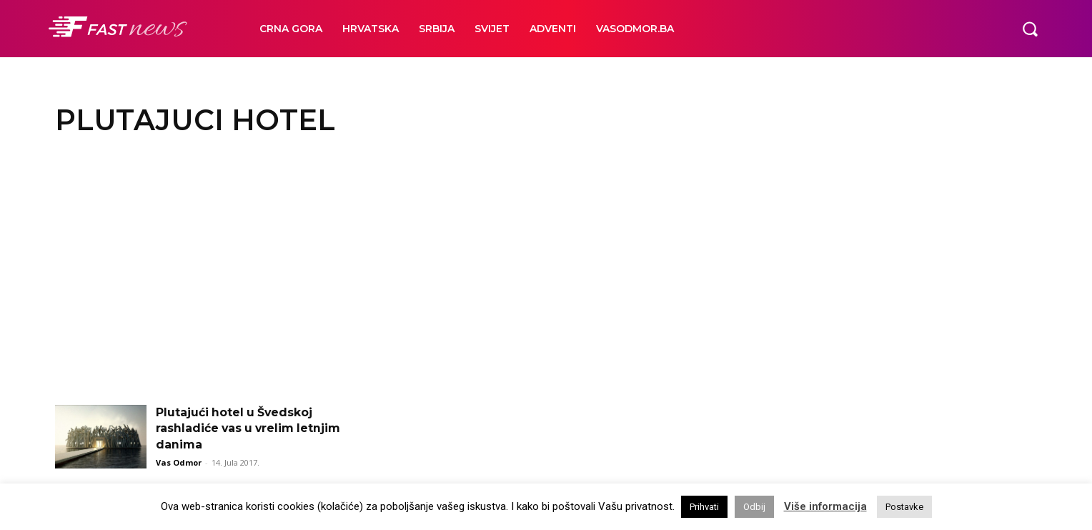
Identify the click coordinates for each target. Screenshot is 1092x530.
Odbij (754, 506)
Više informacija (825, 506)
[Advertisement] (546, 276)
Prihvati (704, 506)
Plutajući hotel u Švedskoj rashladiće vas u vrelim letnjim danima (250, 428)
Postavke (904, 506)
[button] (1029, 28)
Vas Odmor (179, 462)
